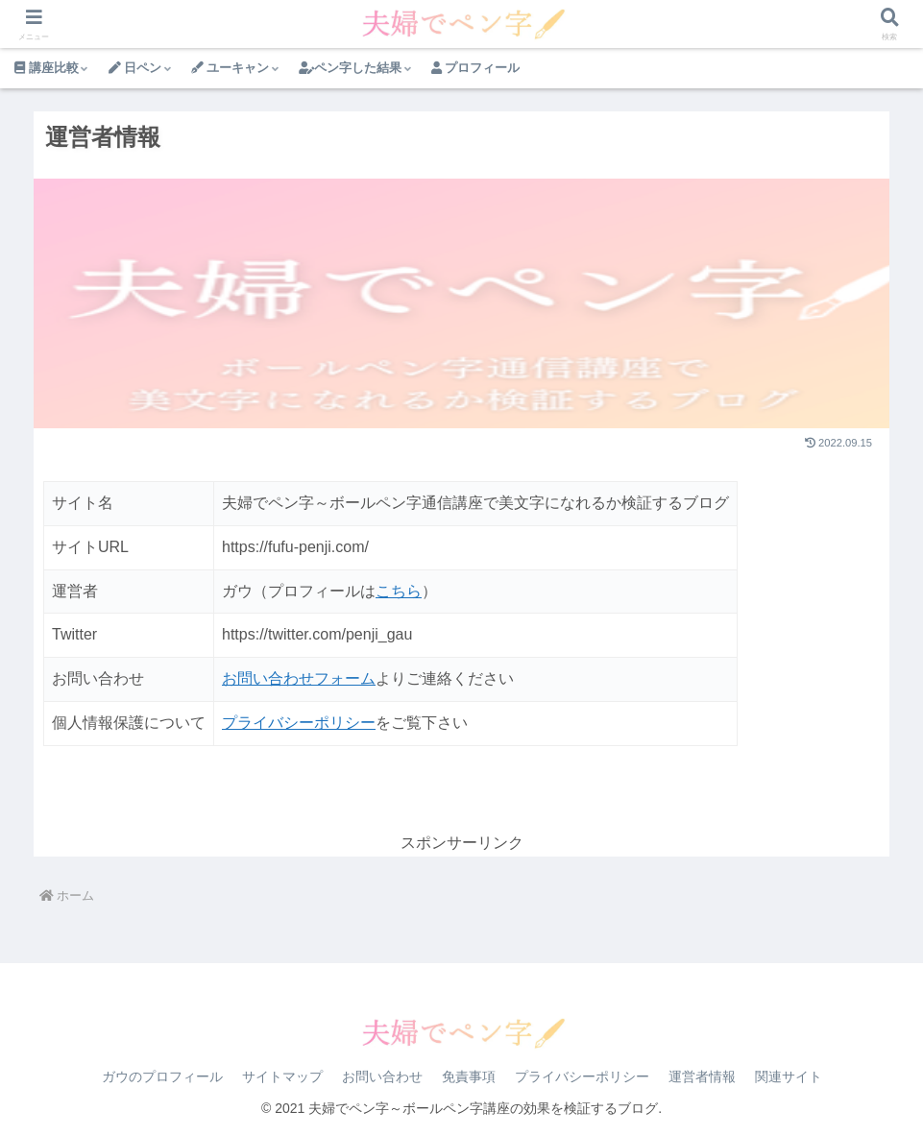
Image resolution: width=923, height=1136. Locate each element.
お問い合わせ (382, 1076)
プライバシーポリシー (299, 722)
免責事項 (469, 1076)
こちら (399, 591)
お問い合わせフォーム (299, 678)
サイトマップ (282, 1076)
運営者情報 (702, 1076)
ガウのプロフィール (162, 1076)
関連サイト (788, 1076)
